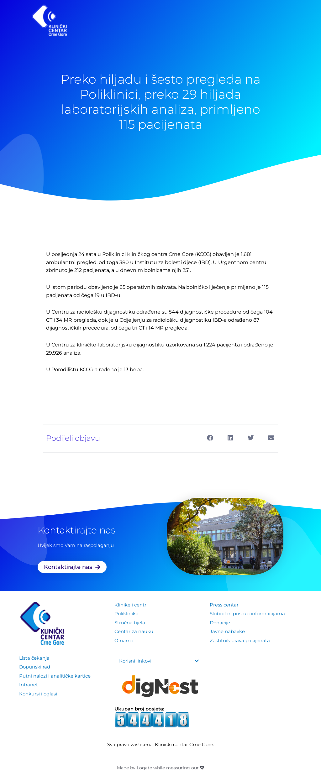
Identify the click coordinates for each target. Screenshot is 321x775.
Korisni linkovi (135, 661)
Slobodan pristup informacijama (247, 613)
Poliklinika (126, 613)
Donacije (220, 622)
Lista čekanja (34, 658)
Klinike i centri (131, 605)
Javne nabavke (227, 631)
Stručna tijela (129, 622)
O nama (124, 639)
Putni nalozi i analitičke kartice (55, 676)
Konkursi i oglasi (38, 693)
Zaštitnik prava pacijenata (240, 639)
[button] (210, 438)
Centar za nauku (133, 631)
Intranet (28, 684)
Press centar (224, 605)
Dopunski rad (34, 667)
